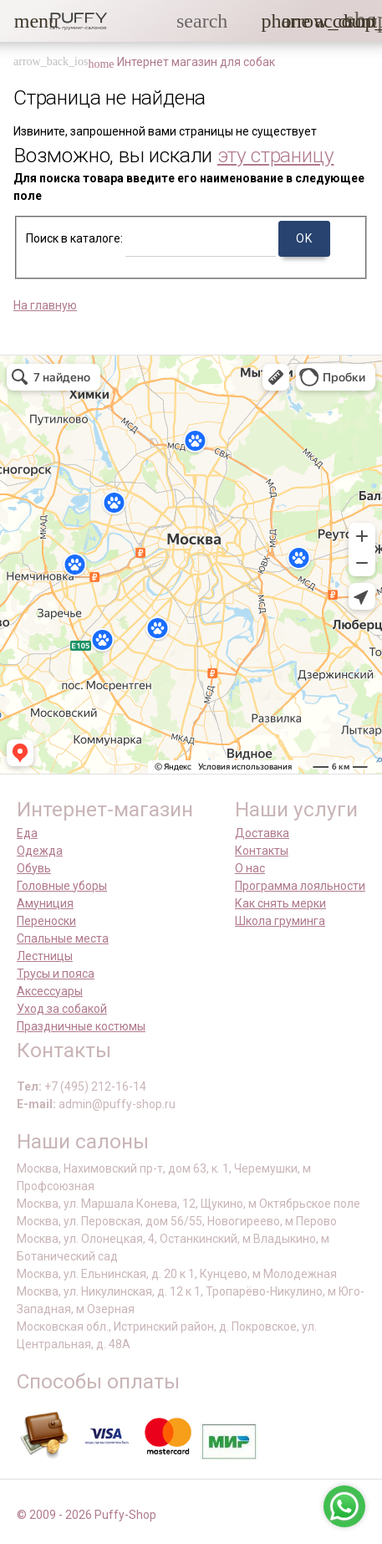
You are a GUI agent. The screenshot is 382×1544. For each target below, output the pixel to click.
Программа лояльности (300, 885)
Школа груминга (280, 921)
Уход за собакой (62, 1008)
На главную (45, 305)
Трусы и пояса (55, 973)
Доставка (262, 833)
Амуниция (45, 903)
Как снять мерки (280, 903)
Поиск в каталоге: (74, 238)
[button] (24, 21)
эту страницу (275, 155)
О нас (250, 868)
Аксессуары (50, 991)
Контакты (261, 850)
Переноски (46, 921)
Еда (27, 833)
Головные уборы (62, 885)
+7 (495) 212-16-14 (95, 1086)
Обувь (34, 868)
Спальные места (63, 938)
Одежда (40, 850)
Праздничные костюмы (81, 1026)
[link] (324, 21)
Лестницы (45, 956)
